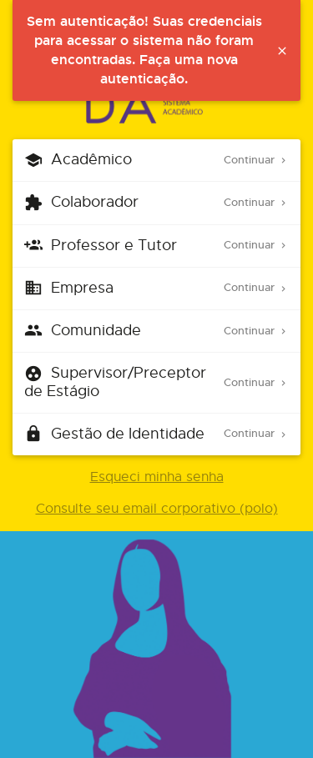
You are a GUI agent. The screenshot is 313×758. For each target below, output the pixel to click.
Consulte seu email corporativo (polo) (157, 508)
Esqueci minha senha (157, 477)
